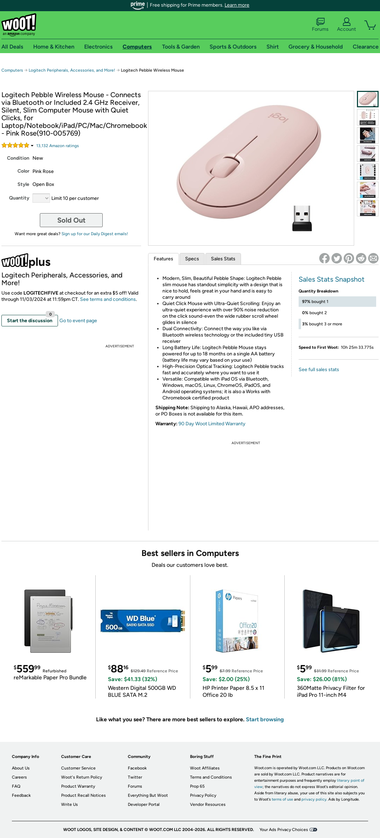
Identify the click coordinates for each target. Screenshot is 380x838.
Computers (12, 70)
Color (23, 171)
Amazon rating (57, 145)
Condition (18, 158)
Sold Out (71, 220)
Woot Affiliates (205, 768)
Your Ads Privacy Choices (284, 829)
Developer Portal (144, 804)
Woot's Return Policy (81, 777)
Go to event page (78, 321)
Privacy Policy (203, 795)
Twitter (135, 777)
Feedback (21, 795)
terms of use (282, 799)
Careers (19, 777)
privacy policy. (314, 799)
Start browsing (265, 719)
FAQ (16, 786)
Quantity (19, 198)
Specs (192, 259)
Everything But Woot (148, 795)
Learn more (237, 5)
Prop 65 (197, 786)
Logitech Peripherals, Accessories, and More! (72, 70)
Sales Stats (223, 259)
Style (23, 184)
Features (163, 259)
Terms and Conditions (211, 777)
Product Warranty (78, 786)
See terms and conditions (108, 299)
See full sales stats (319, 370)
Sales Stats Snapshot (332, 279)
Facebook (137, 768)
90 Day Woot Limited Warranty (212, 424)
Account (346, 24)
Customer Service (78, 768)
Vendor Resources (208, 804)
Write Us (69, 804)
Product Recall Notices (83, 795)
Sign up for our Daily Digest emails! (94, 233)
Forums (320, 24)
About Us (21, 768)
